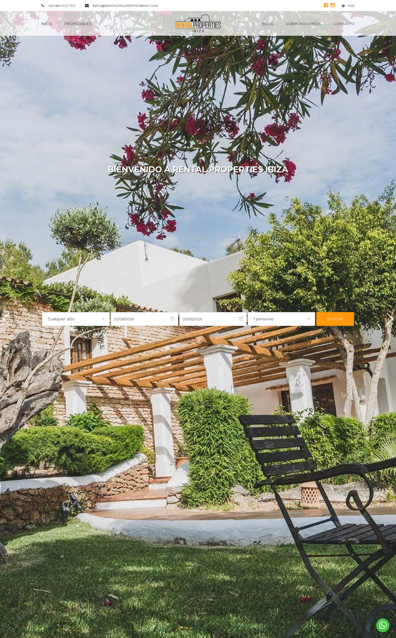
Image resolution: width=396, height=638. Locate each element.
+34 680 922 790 (61, 6)
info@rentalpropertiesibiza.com (125, 6)
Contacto (344, 23)
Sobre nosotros (303, 23)
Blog (268, 23)
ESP (348, 6)
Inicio (47, 23)
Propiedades (78, 23)
